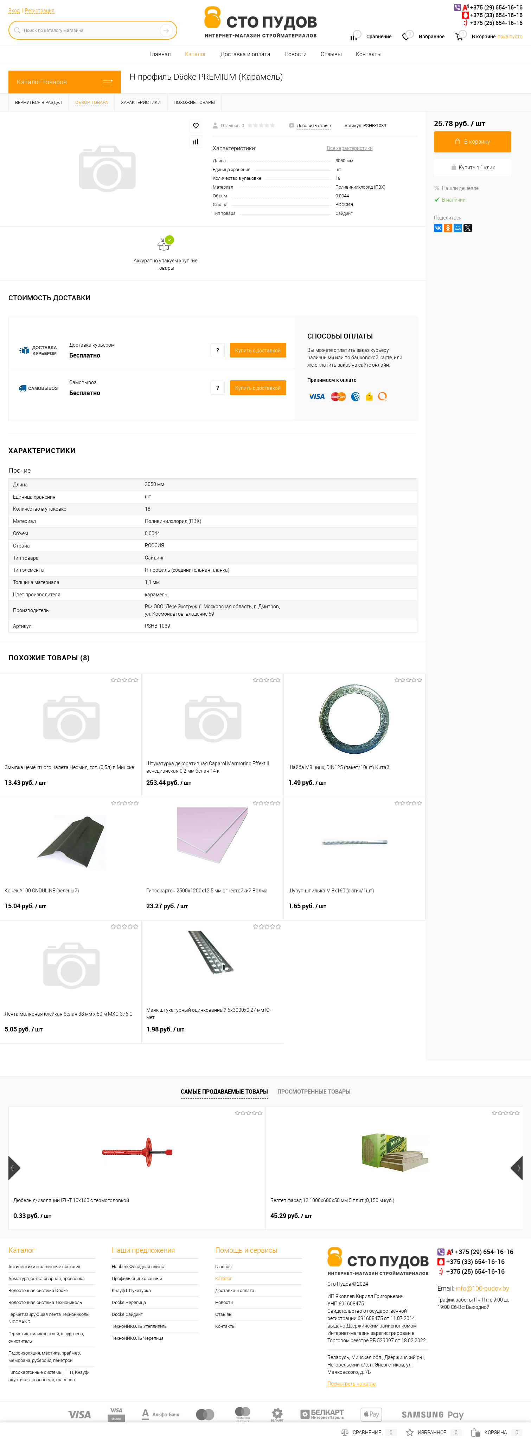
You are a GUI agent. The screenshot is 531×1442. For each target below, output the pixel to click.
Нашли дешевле (456, 188)
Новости (295, 54)
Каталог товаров (65, 82)
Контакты (369, 54)
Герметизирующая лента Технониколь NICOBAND (48, 1318)
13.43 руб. (71, 787)
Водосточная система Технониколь (45, 1302)
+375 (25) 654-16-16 (496, 23)
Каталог (195, 54)
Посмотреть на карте (351, 1384)
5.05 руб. (71, 1033)
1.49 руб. (354, 787)
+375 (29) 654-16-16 (496, 7)
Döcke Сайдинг (127, 1314)
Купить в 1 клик (473, 167)
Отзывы (331, 54)
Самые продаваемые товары (224, 1091)
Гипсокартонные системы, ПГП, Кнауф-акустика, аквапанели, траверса (48, 1376)
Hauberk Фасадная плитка (139, 1266)
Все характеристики (350, 148)
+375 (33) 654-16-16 (496, 15)
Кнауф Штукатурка (131, 1290)
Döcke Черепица (129, 1302)
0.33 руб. (32, 1216)
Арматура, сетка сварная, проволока (46, 1278)
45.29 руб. (137, 1216)
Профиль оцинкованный (137, 1278)
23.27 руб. (212, 910)
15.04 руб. (71, 910)
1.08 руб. (238, 1216)
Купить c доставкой (258, 350)
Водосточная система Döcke (38, 1290)
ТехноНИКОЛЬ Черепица (138, 1338)
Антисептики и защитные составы (44, 1266)
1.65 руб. (354, 910)
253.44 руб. (212, 787)
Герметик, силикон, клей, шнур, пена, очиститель (46, 1337)
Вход (14, 10)
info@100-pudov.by (482, 1288)
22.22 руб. (445, 1216)
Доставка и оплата (245, 54)
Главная (160, 54)
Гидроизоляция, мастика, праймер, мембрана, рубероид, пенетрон (44, 1356)
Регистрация (40, 10)
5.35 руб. (341, 1216)
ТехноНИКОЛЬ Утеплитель (139, 1326)
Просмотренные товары (314, 1091)
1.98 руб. (212, 1033)
